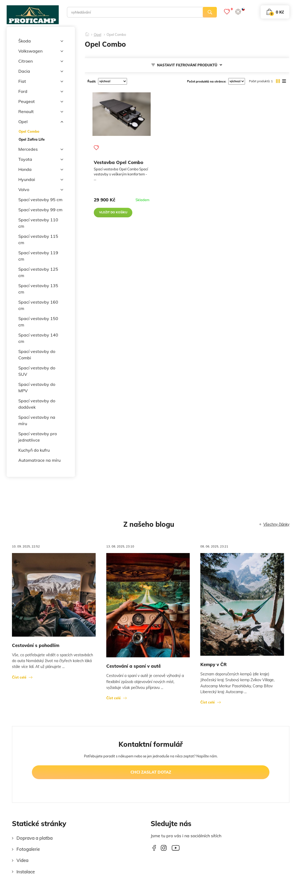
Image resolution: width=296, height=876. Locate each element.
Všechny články (276, 524)
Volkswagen (40, 51)
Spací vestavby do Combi (36, 354)
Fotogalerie (28, 849)
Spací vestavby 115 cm (38, 239)
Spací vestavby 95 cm (40, 199)
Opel (40, 121)
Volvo (40, 189)
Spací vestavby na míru (36, 420)
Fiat (40, 81)
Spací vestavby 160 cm (38, 305)
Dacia (40, 71)
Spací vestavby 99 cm (40, 209)
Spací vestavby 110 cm (38, 223)
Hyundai (40, 179)
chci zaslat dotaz (150, 772)
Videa (22, 860)
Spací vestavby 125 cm (38, 272)
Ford (40, 91)
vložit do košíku (113, 212)
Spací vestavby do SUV (36, 371)
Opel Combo (29, 131)
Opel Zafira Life (32, 139)
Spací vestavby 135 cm (38, 289)
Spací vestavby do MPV (36, 387)
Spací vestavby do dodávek (36, 404)
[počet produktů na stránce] (236, 81)
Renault (40, 111)
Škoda (40, 41)
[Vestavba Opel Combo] (121, 114)
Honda (40, 169)
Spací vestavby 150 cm (38, 321)
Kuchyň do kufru (34, 450)
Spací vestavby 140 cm (38, 338)
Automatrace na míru (39, 460)
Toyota (40, 159)
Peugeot (40, 101)
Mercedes (40, 149)
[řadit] (112, 81)
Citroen (40, 61)
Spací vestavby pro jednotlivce (37, 437)
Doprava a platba (34, 838)
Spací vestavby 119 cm (38, 256)
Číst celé (19, 677)
